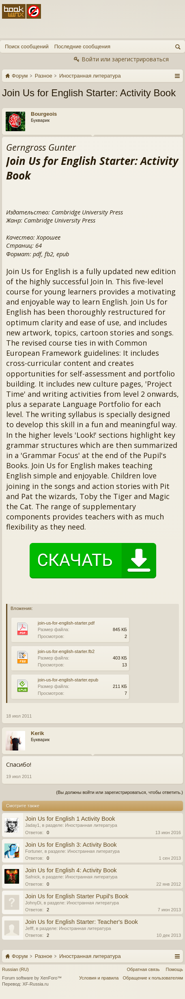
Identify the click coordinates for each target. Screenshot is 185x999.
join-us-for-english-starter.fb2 (66, 651)
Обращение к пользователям (153, 977)
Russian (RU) (15, 969)
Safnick (32, 876)
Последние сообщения (82, 46)
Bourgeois (44, 114)
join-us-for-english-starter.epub (68, 679)
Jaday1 (32, 825)
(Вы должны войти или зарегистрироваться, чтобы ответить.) (119, 792)
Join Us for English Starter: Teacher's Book (81, 922)
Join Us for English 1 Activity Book (70, 818)
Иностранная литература (91, 825)
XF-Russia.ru (35, 984)
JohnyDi (33, 902)
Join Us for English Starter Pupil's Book (77, 896)
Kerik (37, 733)
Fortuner (33, 851)
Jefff (29, 928)
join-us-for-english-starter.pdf (66, 623)
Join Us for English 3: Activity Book (71, 844)
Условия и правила (98, 977)
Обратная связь (143, 969)
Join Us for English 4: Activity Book (71, 870)
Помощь (174, 969)
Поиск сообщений (27, 46)
